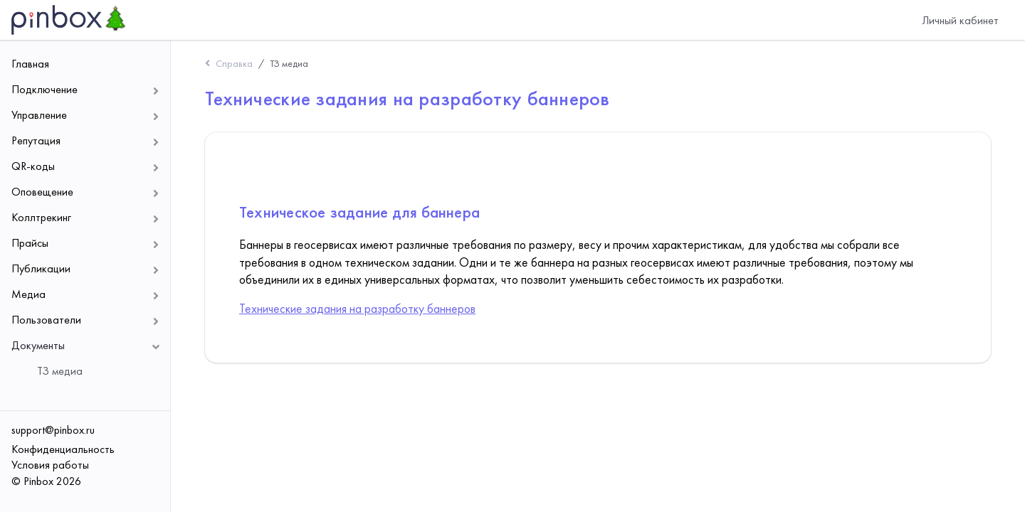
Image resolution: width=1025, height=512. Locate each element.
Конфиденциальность (63, 449)
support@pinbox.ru (53, 429)
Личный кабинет (960, 20)
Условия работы (50, 464)
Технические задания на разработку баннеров (357, 308)
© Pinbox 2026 (46, 481)
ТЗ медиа (289, 63)
